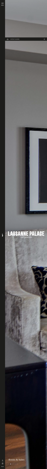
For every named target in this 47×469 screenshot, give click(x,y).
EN (2, 460)
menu (2, 5)
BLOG (2, 466)
